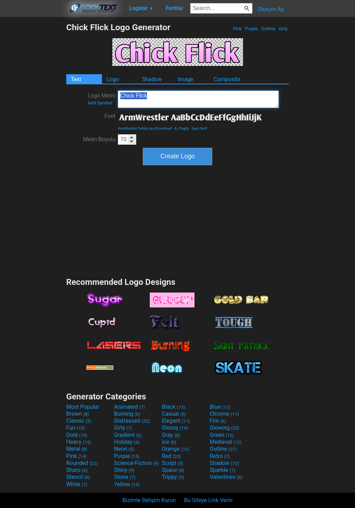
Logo (112, 79)
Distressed (132, 420)
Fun (75, 427)
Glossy (175, 427)
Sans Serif (199, 128)
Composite (227, 79)
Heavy (78, 442)
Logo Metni (101, 98)
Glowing (224, 427)
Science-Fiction (136, 463)
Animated (129, 407)
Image (185, 79)
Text (76, 79)
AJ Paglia (181, 128)
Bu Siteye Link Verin (208, 500)
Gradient (128, 435)
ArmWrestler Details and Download (145, 128)
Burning (127, 413)
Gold (76, 435)
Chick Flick (198, 99)
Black (173, 407)
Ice (169, 442)
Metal (76, 449)
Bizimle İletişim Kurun (149, 500)
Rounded (82, 463)
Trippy (173, 477)
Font (109, 116)
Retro (220, 456)
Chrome (224, 413)
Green (222, 435)
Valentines (226, 477)
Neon (124, 449)
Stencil (78, 477)
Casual (174, 413)
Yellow (127, 484)
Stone (124, 477)
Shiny (124, 470)
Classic (78, 420)
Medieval (226, 442)
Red (171, 456)
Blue (220, 407)
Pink (237, 28)
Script (172, 463)
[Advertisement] (33, 126)
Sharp (77, 470)
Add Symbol (100, 102)
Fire (218, 420)
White (76, 484)
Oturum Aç (271, 9)
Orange (175, 449)
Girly (283, 28)
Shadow (152, 79)
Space (173, 470)
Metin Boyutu (99, 139)
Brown (77, 413)
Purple (251, 28)
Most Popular (82, 407)
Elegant (176, 420)
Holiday (127, 442)
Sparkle (222, 470)
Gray (171, 435)
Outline (268, 28)
